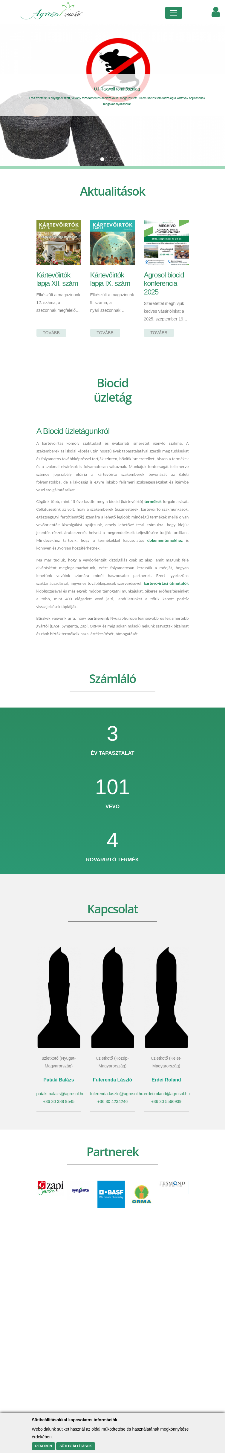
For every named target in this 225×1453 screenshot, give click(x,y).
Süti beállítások (75, 1446)
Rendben (43, 1446)
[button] (17, 95)
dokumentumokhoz (165, 540)
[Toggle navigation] (173, 13)
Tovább (51, 332)
